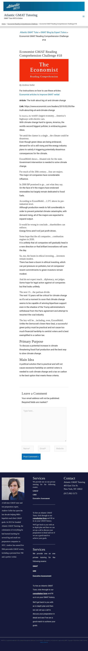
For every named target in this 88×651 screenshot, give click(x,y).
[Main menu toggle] (83, 16)
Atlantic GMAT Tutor (29, 32)
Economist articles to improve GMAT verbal (39, 94)
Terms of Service (44, 642)
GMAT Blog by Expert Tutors (54, 32)
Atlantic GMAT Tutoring (20, 15)
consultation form (40, 518)
